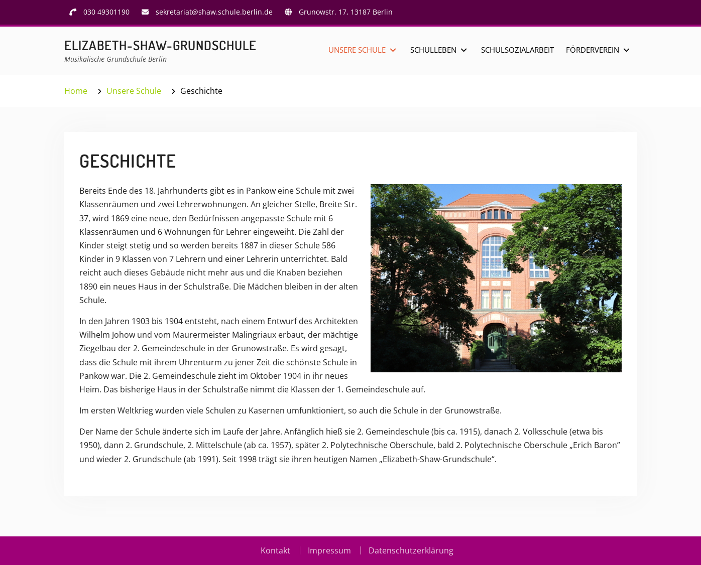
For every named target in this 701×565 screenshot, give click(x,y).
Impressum (329, 550)
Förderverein (592, 50)
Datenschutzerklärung (411, 550)
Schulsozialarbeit (517, 50)
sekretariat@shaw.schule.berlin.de (214, 12)
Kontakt (275, 550)
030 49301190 (106, 12)
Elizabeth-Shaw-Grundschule (160, 45)
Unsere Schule (357, 50)
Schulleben (433, 50)
